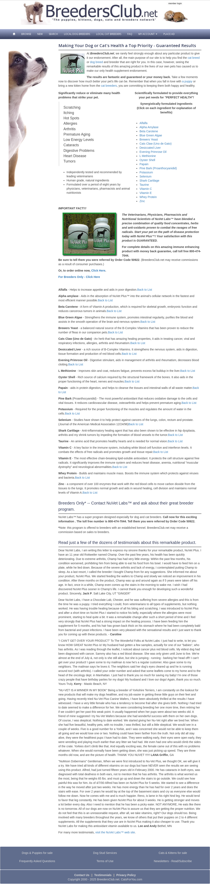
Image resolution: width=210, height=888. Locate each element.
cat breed (194, 57)
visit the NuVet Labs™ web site (115, 832)
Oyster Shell (147, 160)
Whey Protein (148, 197)
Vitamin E (145, 193)
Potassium (146, 172)
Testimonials (103, 875)
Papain (143, 164)
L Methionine (147, 156)
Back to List (144, 289)
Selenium (145, 176)
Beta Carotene (148, 131)
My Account (147, 34)
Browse (26, 34)
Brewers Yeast (148, 139)
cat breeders (109, 85)
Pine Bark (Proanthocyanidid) (158, 168)
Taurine (144, 184)
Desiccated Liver (150, 147)
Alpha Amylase (149, 127)
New (40, 34)
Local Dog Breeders (77, 34)
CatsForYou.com (131, 879)
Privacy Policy (126, 875)
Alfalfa (143, 123)
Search (53, 34)
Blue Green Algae (150, 135)
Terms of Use (105, 861)
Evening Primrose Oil (153, 151)
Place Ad (169, 34)
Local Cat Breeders (108, 34)
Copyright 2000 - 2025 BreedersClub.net (93, 879)
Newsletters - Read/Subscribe (173, 861)
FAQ (129, 34)
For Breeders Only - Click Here (79, 277)
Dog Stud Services (105, 853)
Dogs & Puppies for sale (37, 853)
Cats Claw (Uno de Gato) (155, 143)
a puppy (187, 81)
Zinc (142, 201)
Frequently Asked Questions (37, 861)
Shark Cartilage (149, 180)
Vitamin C (145, 188)
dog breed (96, 62)
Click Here (98, 270)
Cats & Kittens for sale (173, 853)
